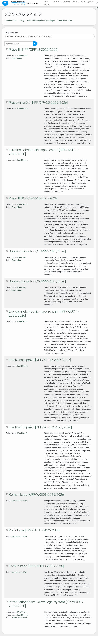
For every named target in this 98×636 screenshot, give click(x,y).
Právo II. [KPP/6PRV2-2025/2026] (33, 198)
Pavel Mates (17, 58)
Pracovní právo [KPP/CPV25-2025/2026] (38, 103)
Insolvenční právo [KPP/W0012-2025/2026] (40, 427)
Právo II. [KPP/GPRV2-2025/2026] (33, 49)
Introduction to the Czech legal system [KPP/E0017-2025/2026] (46, 604)
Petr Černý (21, 257)
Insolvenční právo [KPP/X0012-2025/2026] (40, 360)
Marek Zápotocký (19, 618)
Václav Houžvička (19, 501)
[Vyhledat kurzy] (18, 43)
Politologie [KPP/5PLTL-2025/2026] (34, 530)
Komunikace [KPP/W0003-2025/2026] (37, 494)
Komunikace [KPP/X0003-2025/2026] (36, 566)
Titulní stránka (10, 21)
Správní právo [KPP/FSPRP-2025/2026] (37, 251)
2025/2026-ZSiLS (65, 21)
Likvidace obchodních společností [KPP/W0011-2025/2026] (44, 152)
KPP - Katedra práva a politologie (41, 21)
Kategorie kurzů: (11, 33)
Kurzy (21, 21)
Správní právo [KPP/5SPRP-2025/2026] (37, 281)
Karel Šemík (22, 56)
